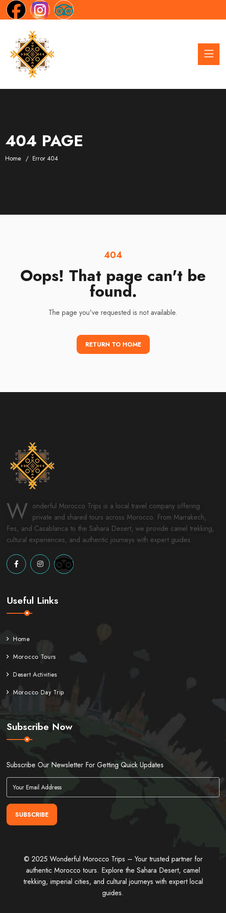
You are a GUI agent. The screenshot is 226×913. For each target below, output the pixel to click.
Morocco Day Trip (35, 692)
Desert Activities (31, 674)
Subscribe (31, 814)
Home (13, 158)
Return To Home (113, 344)
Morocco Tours (31, 656)
